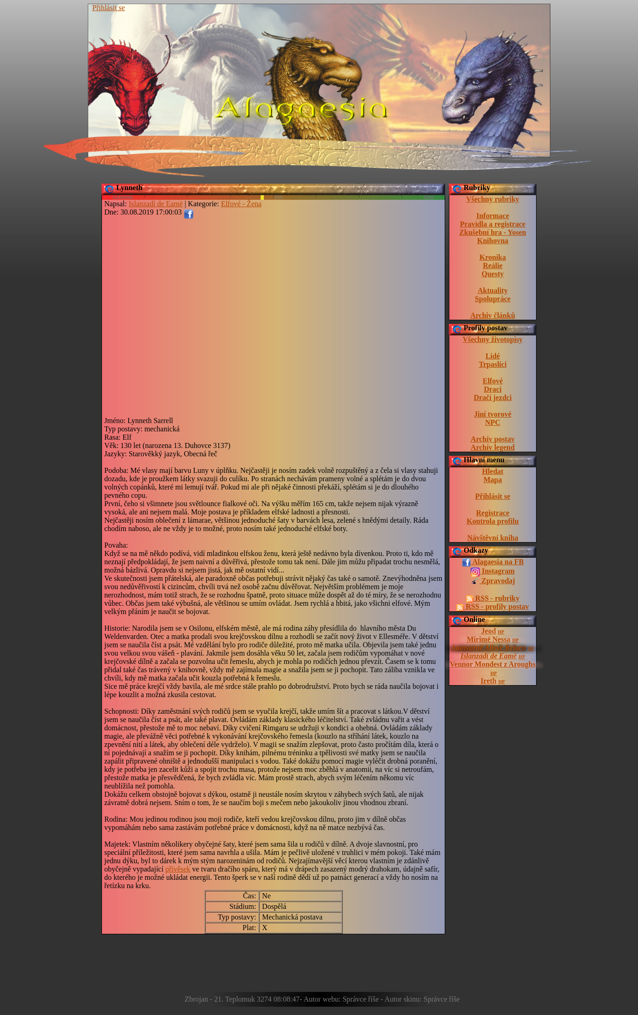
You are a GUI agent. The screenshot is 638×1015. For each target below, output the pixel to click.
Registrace (492, 513)
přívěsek (177, 869)
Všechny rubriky (492, 199)
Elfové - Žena (241, 204)
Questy (493, 274)
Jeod (488, 631)
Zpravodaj (493, 581)
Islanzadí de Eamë (488, 656)
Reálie (493, 265)
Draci (492, 389)
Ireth (488, 681)
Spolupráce (492, 299)
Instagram (492, 571)
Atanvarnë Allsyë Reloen (488, 647)
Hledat (492, 471)
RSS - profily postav (492, 607)
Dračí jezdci (493, 397)
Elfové (493, 381)
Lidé (492, 356)
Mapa (492, 480)
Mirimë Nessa (489, 639)
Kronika (492, 257)
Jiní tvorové (492, 414)
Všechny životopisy (493, 339)
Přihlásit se (108, 8)
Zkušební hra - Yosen (492, 232)
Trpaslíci (493, 364)
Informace (492, 216)
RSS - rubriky (492, 598)
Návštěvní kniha (493, 538)
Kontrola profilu (493, 521)
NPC (493, 422)
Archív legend (492, 447)
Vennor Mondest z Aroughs (493, 664)
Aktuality (493, 290)
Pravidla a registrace (492, 224)
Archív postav (492, 439)
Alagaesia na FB (493, 562)
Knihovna (492, 241)
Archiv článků (492, 315)
